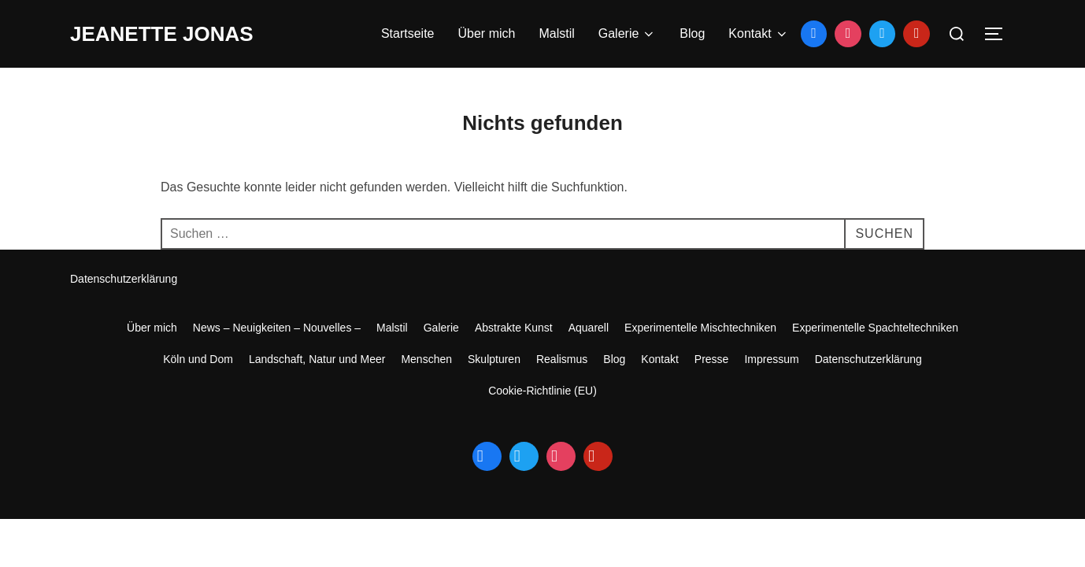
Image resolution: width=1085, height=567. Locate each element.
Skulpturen (494, 359)
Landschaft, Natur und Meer (317, 359)
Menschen (426, 359)
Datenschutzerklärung (123, 278)
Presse (711, 359)
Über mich (487, 33)
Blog (692, 33)
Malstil (556, 33)
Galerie (627, 34)
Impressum (771, 359)
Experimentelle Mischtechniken (700, 327)
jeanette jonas (162, 34)
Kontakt (758, 34)
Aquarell (588, 327)
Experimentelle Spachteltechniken (875, 327)
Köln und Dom (198, 359)
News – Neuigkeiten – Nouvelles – (277, 327)
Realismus (561, 359)
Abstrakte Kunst (514, 327)
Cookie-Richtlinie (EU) (542, 390)
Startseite (408, 33)
